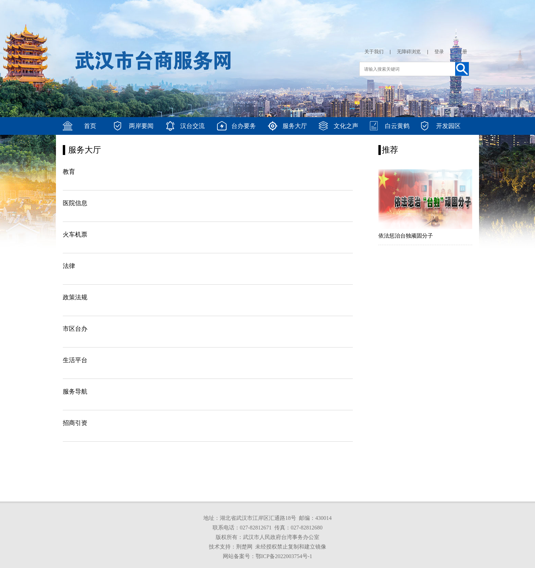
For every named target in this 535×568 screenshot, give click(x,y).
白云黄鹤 (397, 126)
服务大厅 (295, 126)
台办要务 (243, 126)
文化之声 (346, 126)
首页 (90, 126)
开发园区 (448, 126)
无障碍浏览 (409, 51)
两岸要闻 (141, 126)
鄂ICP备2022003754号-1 (284, 556)
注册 (462, 51)
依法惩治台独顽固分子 (405, 236)
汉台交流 (192, 126)
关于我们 (374, 51)
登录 (439, 51)
